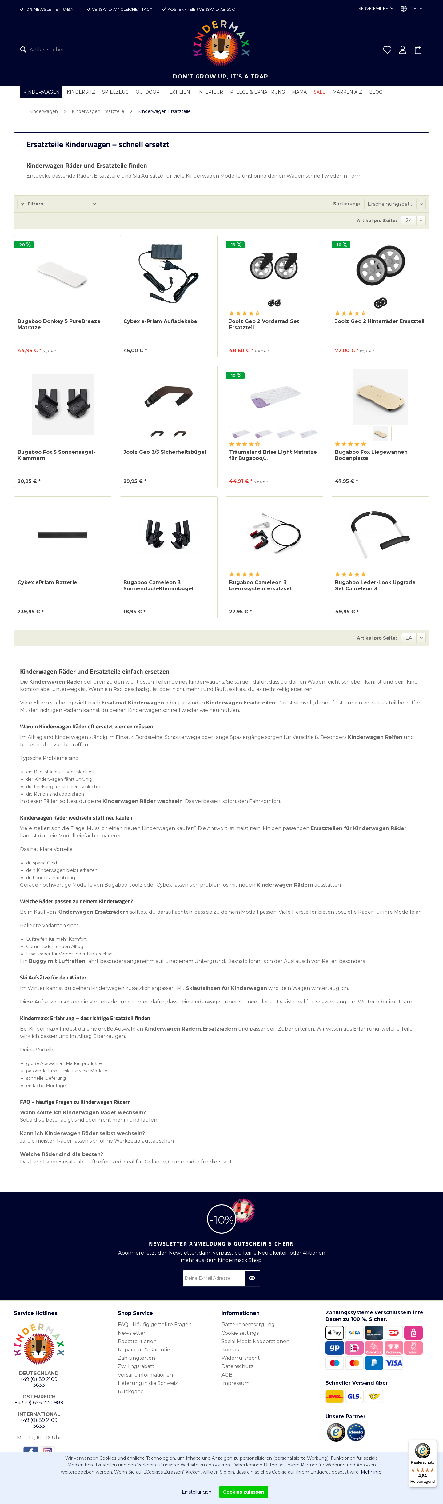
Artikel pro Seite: (377, 220)
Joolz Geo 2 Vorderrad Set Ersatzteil (264, 324)
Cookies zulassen (243, 1492)
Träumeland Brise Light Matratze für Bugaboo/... (273, 455)
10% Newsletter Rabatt (51, 9)
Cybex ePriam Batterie (47, 582)
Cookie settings (240, 1333)
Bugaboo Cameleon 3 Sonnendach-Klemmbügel (158, 586)
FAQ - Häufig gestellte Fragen (155, 1324)
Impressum (235, 1383)
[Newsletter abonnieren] (252, 1278)
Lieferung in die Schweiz (148, 1383)
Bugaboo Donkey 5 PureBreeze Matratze (59, 324)
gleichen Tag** (136, 9)
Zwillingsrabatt (136, 1366)
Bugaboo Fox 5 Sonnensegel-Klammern (56, 455)
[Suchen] (25, 50)
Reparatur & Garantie (144, 1350)
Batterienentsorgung (248, 1324)
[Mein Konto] (402, 49)
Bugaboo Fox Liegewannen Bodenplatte (371, 455)
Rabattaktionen (137, 1341)
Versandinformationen (145, 1375)
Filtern (32, 204)
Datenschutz (238, 1366)
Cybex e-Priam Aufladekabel (161, 321)
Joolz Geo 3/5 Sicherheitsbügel (164, 452)
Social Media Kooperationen (255, 1341)
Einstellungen (196, 1492)
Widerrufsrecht (241, 1358)
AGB (227, 1375)
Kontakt (231, 1350)
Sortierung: (346, 203)
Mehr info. (371, 1472)
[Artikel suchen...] (59, 50)
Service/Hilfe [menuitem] (373, 8)
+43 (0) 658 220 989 (39, 1403)
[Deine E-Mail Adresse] (221, 1278)
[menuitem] (59, 50)
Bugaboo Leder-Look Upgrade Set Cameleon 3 (375, 586)
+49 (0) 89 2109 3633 (39, 1382)
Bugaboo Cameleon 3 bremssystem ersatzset (260, 586)
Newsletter (132, 1333)
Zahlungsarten (136, 1358)
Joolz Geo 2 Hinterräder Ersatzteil (380, 321)
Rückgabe (131, 1391)
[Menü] (433, 1443)
